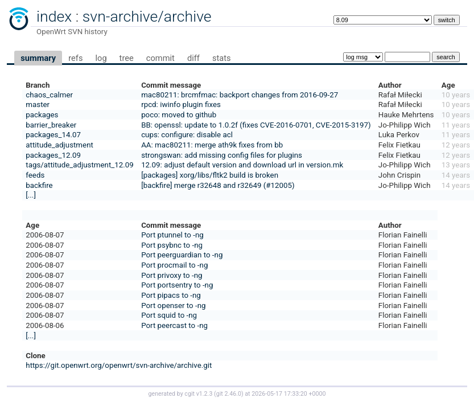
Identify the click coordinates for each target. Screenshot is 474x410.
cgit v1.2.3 (198, 393)
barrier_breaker (51, 125)
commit (160, 58)
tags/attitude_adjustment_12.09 (80, 165)
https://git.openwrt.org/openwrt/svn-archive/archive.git (119, 365)
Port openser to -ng (173, 305)
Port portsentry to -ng (177, 285)
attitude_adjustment (59, 145)
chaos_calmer (49, 95)
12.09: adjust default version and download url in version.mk (242, 165)
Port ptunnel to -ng (172, 235)
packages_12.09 (53, 155)
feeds (35, 175)
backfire (39, 185)
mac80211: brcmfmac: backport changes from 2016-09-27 (239, 95)
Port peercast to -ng (174, 325)
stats (221, 58)
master (38, 104)
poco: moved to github (178, 114)
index (54, 16)
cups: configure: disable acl (187, 134)
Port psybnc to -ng (172, 245)
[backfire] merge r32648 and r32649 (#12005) (218, 185)
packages (42, 114)
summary (38, 58)
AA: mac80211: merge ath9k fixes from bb (212, 145)
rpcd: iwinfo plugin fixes (181, 104)
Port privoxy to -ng (171, 275)
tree (126, 58)
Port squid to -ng (169, 315)
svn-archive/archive (147, 16)
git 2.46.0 (228, 393)
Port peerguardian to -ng (181, 255)
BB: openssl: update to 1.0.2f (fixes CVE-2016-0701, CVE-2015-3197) (255, 125)
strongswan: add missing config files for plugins (221, 155)
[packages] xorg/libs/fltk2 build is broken (209, 175)
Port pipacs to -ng (171, 295)
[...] (31, 195)
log (100, 58)
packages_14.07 (53, 134)
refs (75, 58)
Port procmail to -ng (174, 265)
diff (193, 58)
